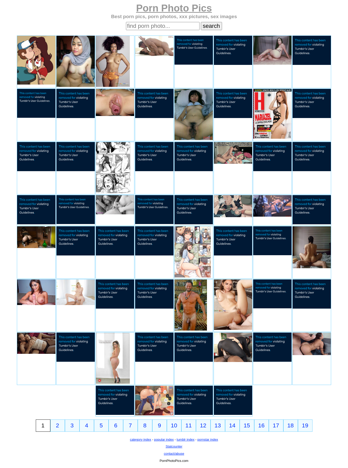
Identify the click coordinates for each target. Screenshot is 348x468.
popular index (164, 439)
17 (276, 425)
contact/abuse (174, 453)
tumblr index (185, 439)
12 (203, 425)
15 (247, 425)
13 (218, 425)
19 (305, 425)
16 (261, 425)
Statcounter (174, 446)
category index (140, 439)
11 (188, 425)
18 (290, 425)
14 (232, 425)
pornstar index (207, 439)
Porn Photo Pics (174, 8)
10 (174, 425)
